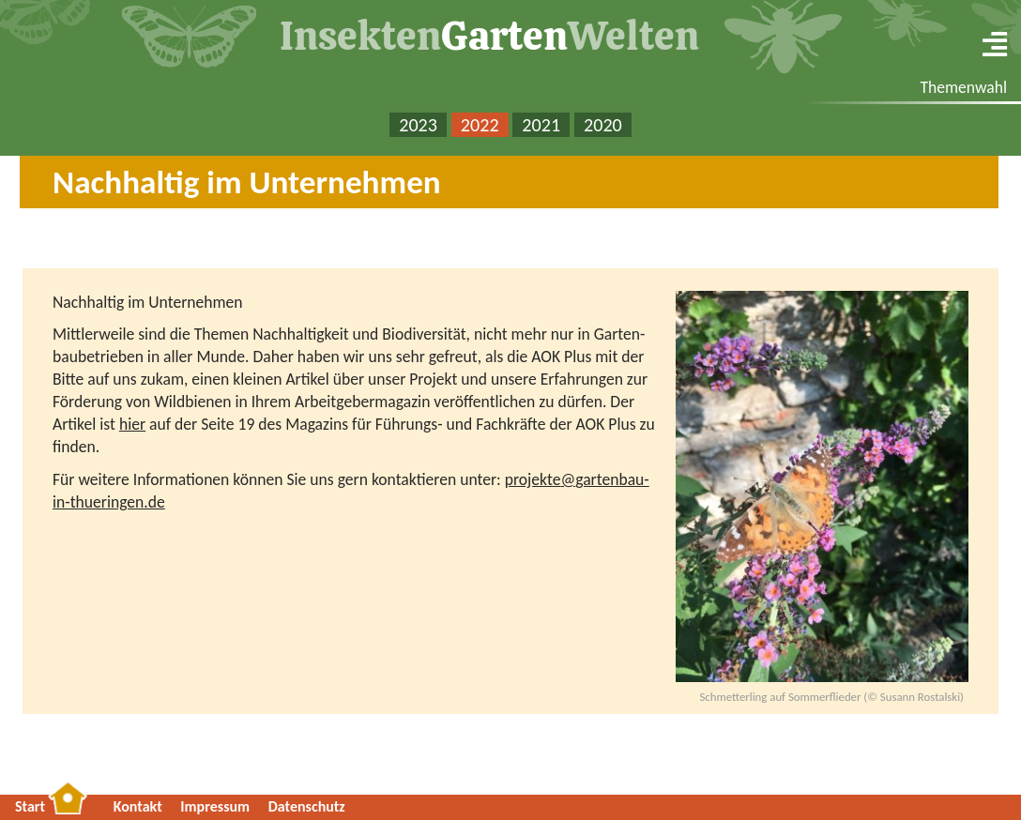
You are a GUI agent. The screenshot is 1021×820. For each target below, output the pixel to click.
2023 (418, 125)
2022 (480, 125)
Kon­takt (138, 806)
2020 (603, 125)
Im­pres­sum (215, 806)
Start (30, 806)
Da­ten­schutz (306, 806)
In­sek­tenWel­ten (489, 35)
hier (132, 424)
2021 (541, 125)
